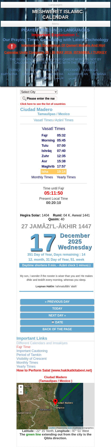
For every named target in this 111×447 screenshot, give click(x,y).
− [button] (21, 392)
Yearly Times (66, 177)
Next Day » (57, 315)
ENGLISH (32, 70)
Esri (69, 428)
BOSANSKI (42, 77)
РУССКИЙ (71, 70)
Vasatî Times (43, 120)
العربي (72, 77)
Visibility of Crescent (32, 359)
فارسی (59, 77)
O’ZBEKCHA (54, 74)
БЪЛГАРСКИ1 (31, 74)
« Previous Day (57, 301)
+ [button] (21, 387)
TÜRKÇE (15, 70)
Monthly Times (42, 177)
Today (57, 308)
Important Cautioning (32, 351)
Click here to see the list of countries (43, 103)
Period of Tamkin (29, 355)
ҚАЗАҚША (90, 70)
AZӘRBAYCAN (78, 74)
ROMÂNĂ (99, 74)
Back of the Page (57, 329)
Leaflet (52, 428)
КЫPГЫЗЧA (9, 74)
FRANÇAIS (51, 70)
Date (57, 322)
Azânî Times (64, 120)
